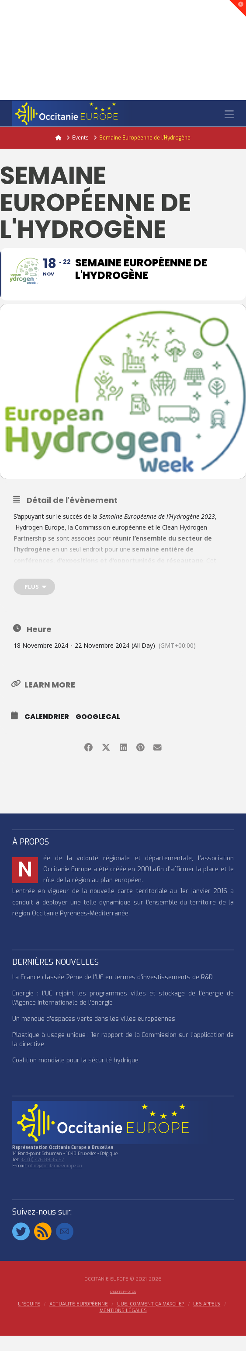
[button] (229, 114)
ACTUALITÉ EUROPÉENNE (78, 1320)
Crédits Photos (123, 1307)
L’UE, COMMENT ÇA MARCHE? (150, 1320)
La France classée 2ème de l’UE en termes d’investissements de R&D (112, 993)
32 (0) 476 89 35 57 (42, 1175)
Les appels (206, 1320)
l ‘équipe (29, 1320)
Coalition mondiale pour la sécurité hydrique (75, 1076)
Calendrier (46, 732)
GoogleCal (98, 732)
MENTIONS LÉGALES (123, 1326)
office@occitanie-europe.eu (55, 1181)
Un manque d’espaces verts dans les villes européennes (93, 1034)
